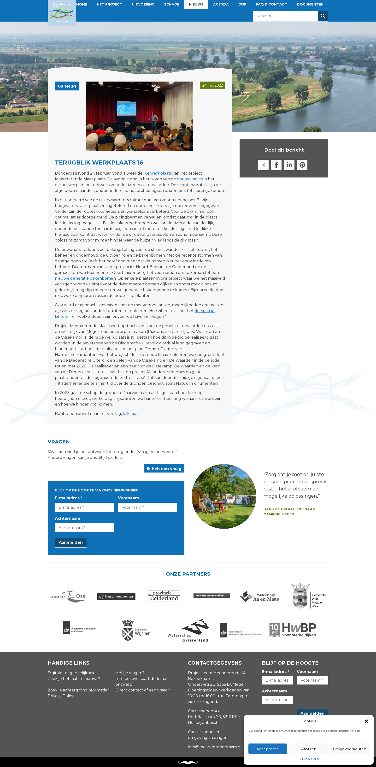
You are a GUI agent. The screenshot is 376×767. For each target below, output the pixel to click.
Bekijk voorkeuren (349, 749)
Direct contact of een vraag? (143, 690)
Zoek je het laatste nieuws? (74, 678)
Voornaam (128, 498)
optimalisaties (190, 179)
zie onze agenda (203, 701)
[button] (366, 721)
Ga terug (67, 86)
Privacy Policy (310, 759)
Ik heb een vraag (164, 468)
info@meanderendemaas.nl (214, 747)
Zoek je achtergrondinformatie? (78, 690)
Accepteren (268, 749)
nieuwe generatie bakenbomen (85, 278)
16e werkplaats (157, 173)
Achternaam (67, 518)
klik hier (130, 413)
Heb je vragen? (130, 673)
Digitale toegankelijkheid (72, 673)
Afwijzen (308, 749)
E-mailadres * (68, 498)
